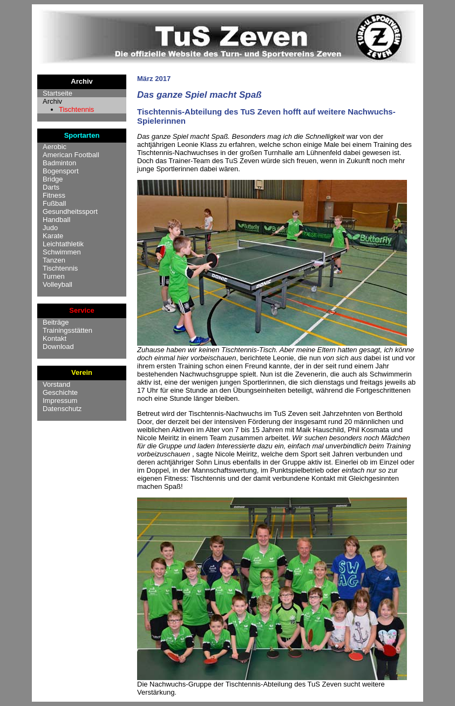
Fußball (54, 203)
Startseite (57, 93)
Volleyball (57, 284)
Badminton (59, 163)
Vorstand (56, 384)
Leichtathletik (63, 244)
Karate (53, 236)
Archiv (52, 101)
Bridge (53, 179)
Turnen (54, 276)
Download (58, 346)
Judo (50, 228)
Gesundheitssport (70, 211)
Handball (56, 220)
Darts (51, 187)
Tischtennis (76, 109)
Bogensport (61, 171)
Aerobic (54, 147)
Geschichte (60, 392)
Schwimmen (62, 252)
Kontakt (54, 338)
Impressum (60, 400)
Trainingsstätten (67, 330)
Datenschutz (62, 409)
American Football (71, 155)
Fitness (54, 195)
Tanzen (54, 260)
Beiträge (56, 322)
